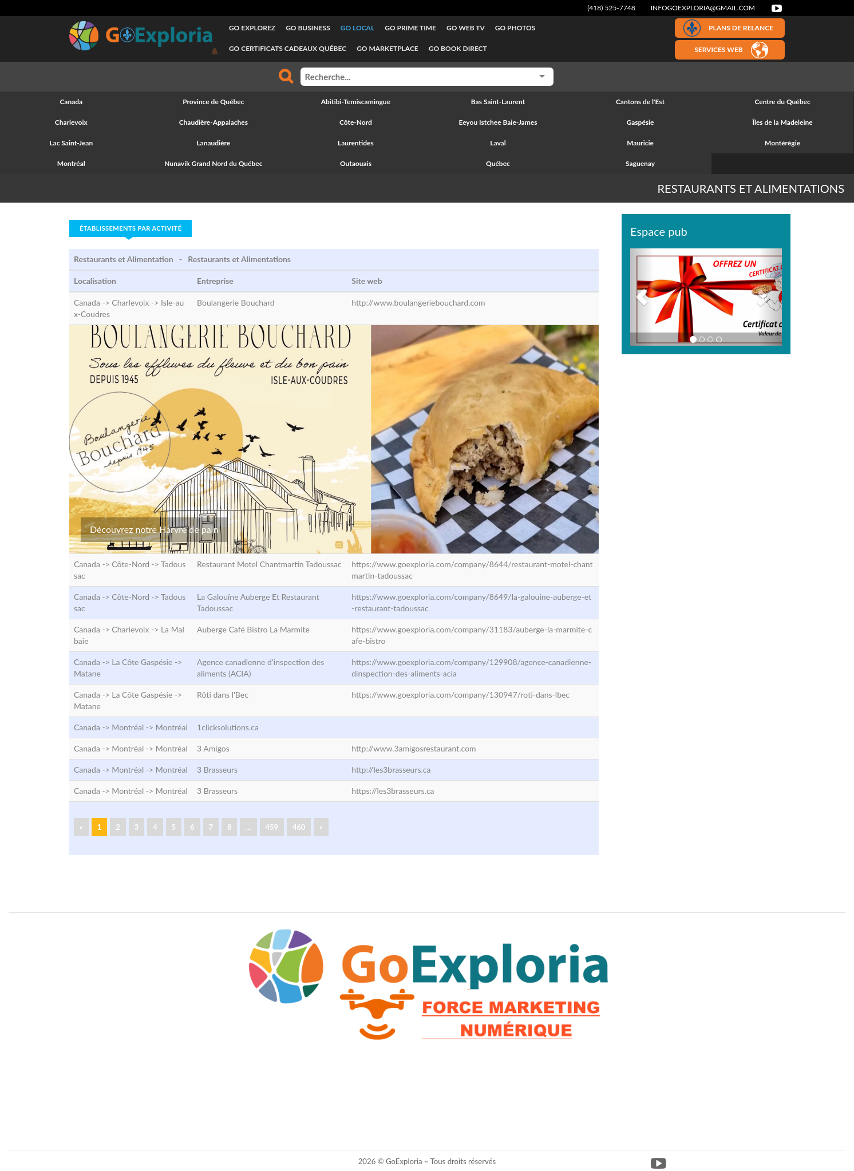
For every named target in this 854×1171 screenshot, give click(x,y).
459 (272, 827)
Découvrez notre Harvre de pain (154, 529)
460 (298, 827)
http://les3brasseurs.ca (390, 769)
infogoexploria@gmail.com (703, 7)
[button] (641, 297)
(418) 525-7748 (611, 7)
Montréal (172, 727)
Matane (87, 673)
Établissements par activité (130, 228)
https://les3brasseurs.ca (392, 791)
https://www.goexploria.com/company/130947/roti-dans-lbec (460, 694)
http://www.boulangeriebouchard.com (418, 302)
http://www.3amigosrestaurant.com (413, 748)
